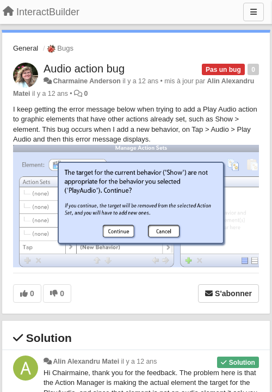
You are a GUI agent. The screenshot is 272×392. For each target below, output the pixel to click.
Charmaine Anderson (86, 81)
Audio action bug (84, 69)
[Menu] (253, 12)
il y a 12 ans (139, 361)
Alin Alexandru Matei (86, 361)
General (25, 48)
